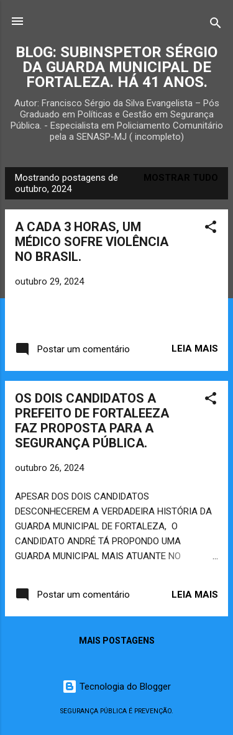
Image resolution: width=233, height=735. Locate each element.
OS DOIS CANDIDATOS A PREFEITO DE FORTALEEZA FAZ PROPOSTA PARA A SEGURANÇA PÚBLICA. (92, 420)
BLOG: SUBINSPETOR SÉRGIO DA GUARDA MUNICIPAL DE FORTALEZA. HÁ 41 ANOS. (116, 67)
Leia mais (194, 348)
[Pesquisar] (215, 25)
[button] (210, 229)
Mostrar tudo (181, 177)
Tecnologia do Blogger (116, 686)
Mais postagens (117, 641)
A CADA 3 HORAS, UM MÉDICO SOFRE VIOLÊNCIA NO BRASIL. (91, 241)
